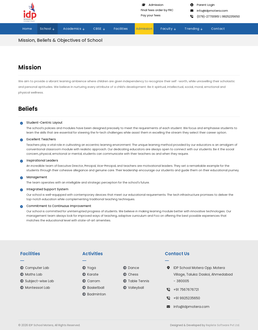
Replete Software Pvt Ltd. (223, 325)
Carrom (91, 281)
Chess (130, 274)
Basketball (93, 287)
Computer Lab (34, 267)
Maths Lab (31, 274)
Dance (131, 267)
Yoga (89, 267)
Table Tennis (136, 281)
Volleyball (133, 287)
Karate (90, 274)
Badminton (94, 294)
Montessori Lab (35, 287)
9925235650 (231, 16)
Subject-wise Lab (37, 281)
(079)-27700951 (208, 16)
